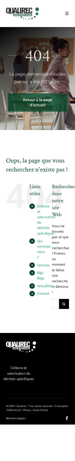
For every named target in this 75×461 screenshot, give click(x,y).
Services (43, 265)
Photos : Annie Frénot (35, 410)
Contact (43, 293)
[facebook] (67, 418)
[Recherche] (64, 304)
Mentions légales (16, 418)
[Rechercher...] (55, 304)
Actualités (44, 286)
